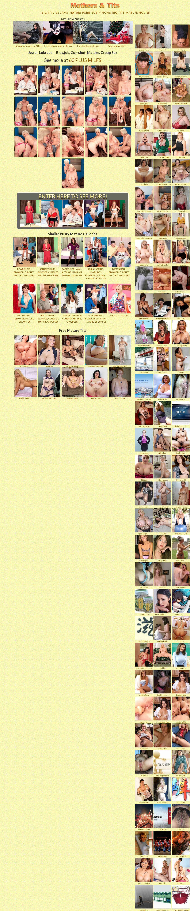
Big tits (118, 12)
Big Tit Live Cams (55, 12)
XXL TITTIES (120, 383)
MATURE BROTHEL (49, 383)
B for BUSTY (25, 351)
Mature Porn (79, 12)
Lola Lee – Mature (119, 315)
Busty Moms (101, 12)
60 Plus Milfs (85, 60)
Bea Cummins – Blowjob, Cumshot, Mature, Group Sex (48, 318)
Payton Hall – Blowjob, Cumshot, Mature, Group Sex (119, 272)
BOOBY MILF (96, 383)
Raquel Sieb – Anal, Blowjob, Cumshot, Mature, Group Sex (71, 272)
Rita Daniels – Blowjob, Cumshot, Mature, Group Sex (24, 272)
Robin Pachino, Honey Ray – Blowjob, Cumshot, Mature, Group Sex (95, 274)
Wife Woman (73, 383)
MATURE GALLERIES (96, 351)
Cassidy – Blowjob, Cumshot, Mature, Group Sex (72, 318)
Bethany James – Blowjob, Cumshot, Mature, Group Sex (48, 272)
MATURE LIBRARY (120, 351)
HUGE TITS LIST (25, 383)
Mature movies (138, 12)
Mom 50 (49, 351)
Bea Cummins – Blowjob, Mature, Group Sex (24, 318)
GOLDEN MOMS (73, 351)
